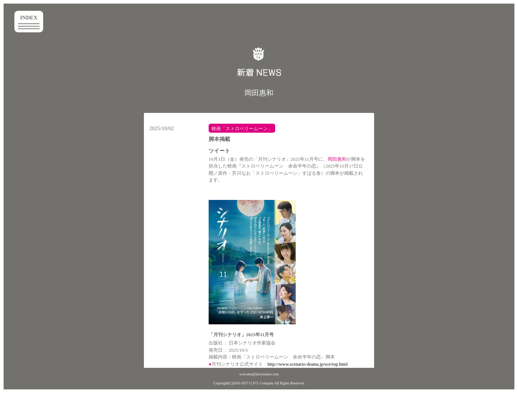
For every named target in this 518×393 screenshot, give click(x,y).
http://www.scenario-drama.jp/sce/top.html (308, 364)
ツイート (219, 151)
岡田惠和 (259, 93)
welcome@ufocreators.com (259, 374)
